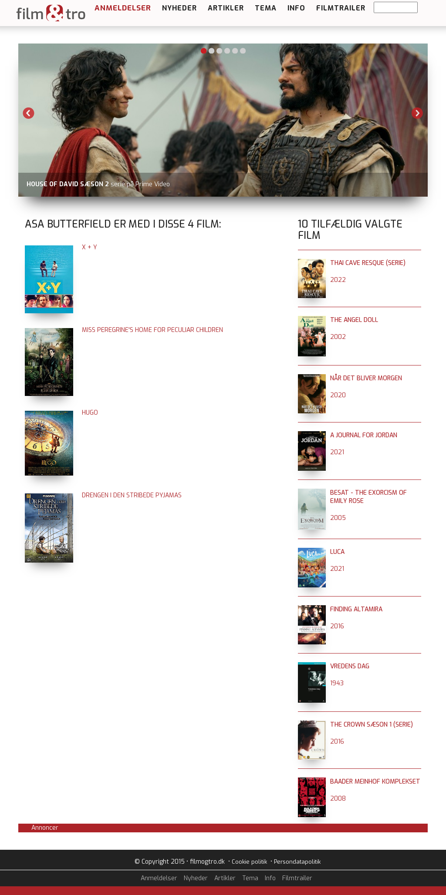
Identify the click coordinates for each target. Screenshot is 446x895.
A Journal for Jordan (363, 435)
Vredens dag (349, 666)
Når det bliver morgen (366, 378)
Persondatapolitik (297, 861)
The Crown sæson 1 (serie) (371, 725)
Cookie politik (249, 861)
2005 (338, 518)
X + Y (89, 247)
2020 (338, 395)
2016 (337, 626)
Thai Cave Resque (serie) (367, 263)
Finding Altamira (356, 609)
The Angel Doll (354, 320)
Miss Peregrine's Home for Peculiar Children (152, 330)
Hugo (90, 413)
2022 (338, 280)
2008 (338, 798)
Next (417, 113)
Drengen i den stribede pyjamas (132, 495)
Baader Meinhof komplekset (375, 782)
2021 (337, 452)
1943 (337, 683)
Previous (29, 113)
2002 (338, 337)
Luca (337, 552)
